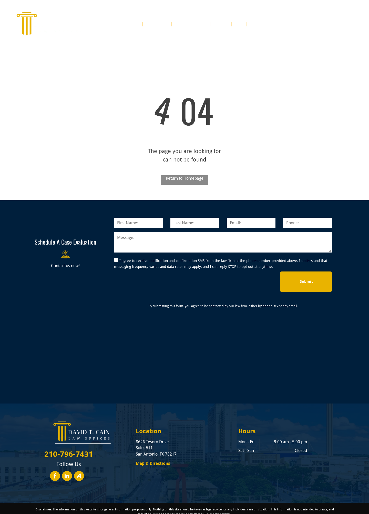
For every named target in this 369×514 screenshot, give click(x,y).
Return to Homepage (184, 178)
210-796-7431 (345, 19)
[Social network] (79, 454)
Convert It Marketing (236, 505)
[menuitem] (135, 23)
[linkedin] (67, 454)
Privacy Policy (273, 505)
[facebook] (55, 454)
